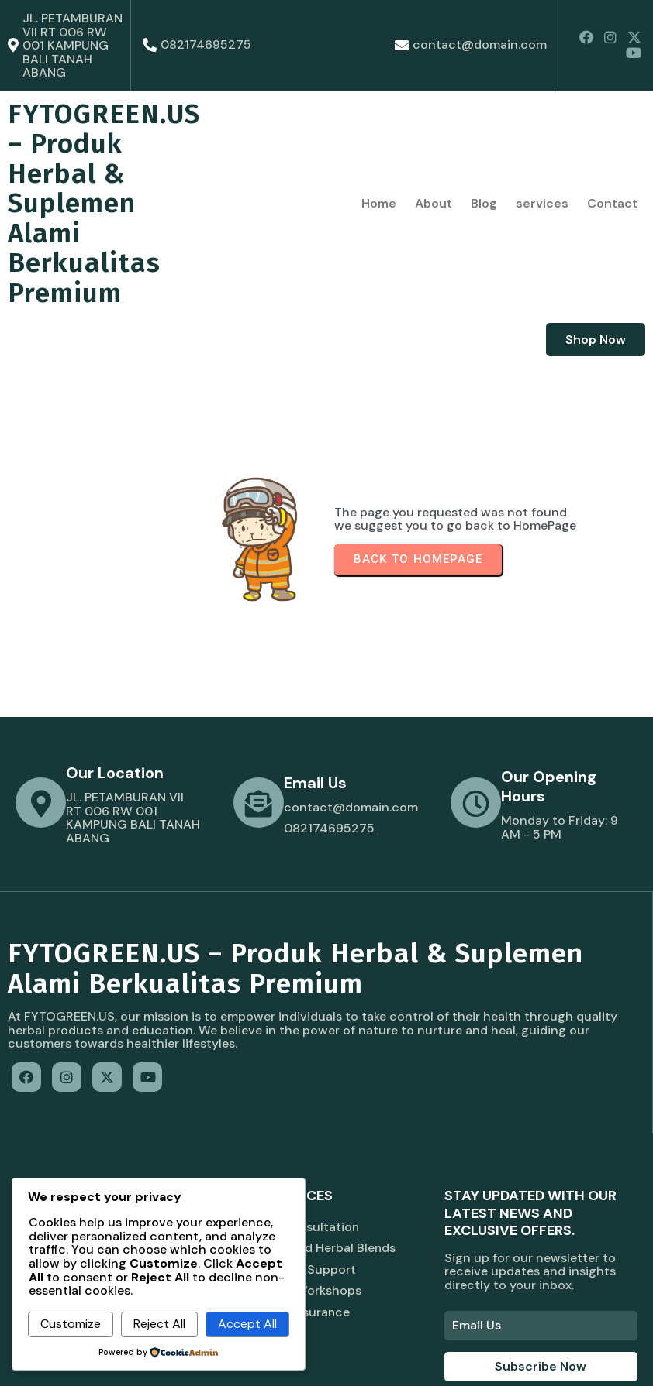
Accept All (247, 1324)
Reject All (159, 1324)
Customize (70, 1324)
